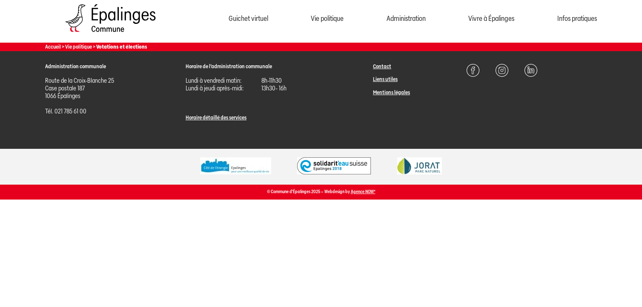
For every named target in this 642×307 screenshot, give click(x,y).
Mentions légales (391, 92)
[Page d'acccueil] (110, 33)
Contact (382, 66)
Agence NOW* (363, 191)
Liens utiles (385, 79)
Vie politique (327, 18)
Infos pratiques (577, 18)
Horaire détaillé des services (216, 117)
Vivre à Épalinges (491, 18)
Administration (406, 18)
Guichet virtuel (248, 18)
